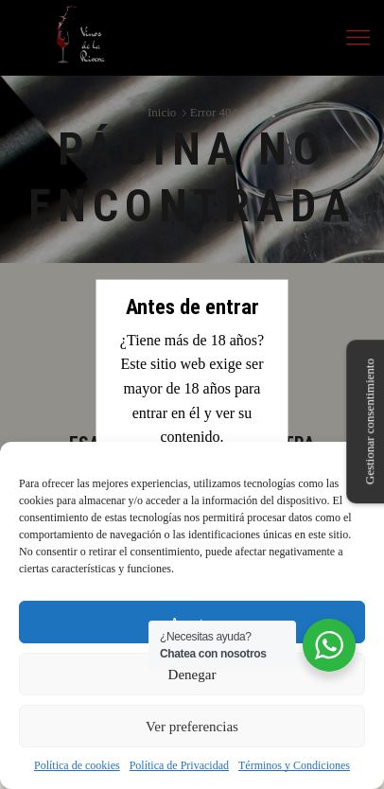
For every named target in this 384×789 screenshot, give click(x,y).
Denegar (192, 674)
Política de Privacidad (179, 765)
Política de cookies (77, 765)
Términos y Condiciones (294, 765)
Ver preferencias (192, 726)
